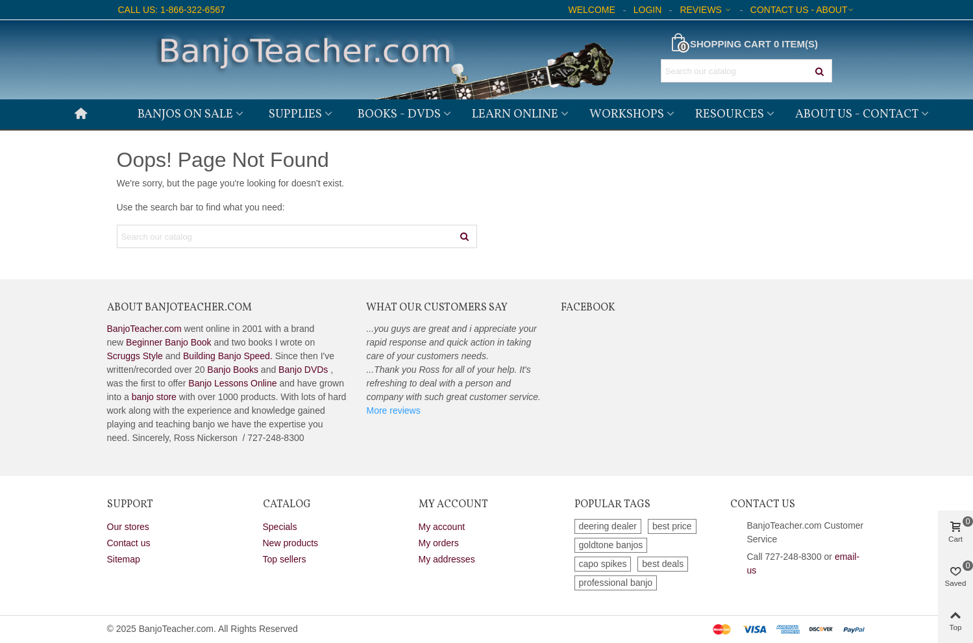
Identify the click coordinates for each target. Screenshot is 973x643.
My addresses (447, 559)
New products (291, 543)
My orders (439, 543)
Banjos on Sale (185, 114)
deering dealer (608, 526)
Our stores (128, 527)
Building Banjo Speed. (228, 356)
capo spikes (603, 564)
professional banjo (616, 582)
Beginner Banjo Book (169, 342)
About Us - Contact (856, 114)
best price (672, 526)
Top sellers (284, 559)
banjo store (154, 397)
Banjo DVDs (303, 369)
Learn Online (515, 114)
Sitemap (123, 559)
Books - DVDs (399, 114)
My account (442, 527)
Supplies (295, 114)
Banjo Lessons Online (232, 383)
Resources (729, 114)
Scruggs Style (135, 356)
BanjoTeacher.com (144, 328)
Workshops (626, 114)
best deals (663, 564)
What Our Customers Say (437, 308)
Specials (280, 527)
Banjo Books (232, 369)
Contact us (129, 543)
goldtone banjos (611, 545)
